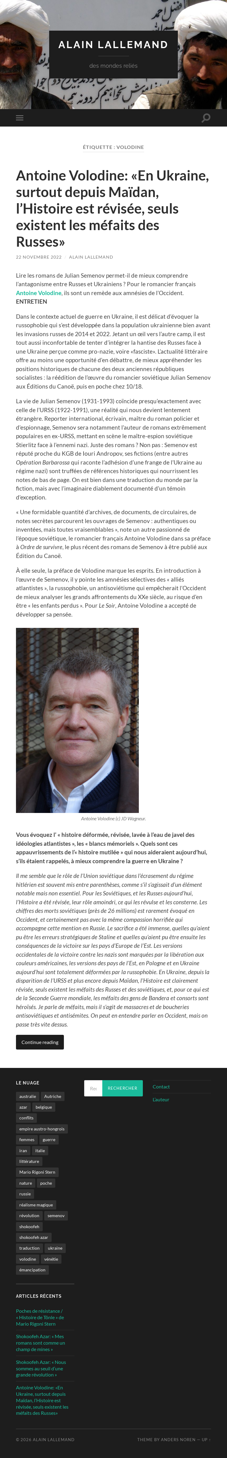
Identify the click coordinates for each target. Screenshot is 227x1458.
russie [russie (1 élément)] (25, 1193)
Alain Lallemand (113, 44)
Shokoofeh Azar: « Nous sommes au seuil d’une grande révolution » (41, 1368)
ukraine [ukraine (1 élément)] (55, 1248)
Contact (161, 1086)
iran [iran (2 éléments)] (23, 1150)
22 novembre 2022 (39, 257)
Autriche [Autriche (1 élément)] (52, 1096)
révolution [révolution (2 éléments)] (29, 1215)
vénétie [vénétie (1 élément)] (51, 1259)
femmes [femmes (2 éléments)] (26, 1139)
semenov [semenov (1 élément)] (56, 1215)
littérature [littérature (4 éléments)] (29, 1161)
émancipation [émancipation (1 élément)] (32, 1269)
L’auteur (161, 1099)
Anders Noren (178, 1439)
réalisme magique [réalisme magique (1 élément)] (36, 1204)
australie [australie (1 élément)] (27, 1096)
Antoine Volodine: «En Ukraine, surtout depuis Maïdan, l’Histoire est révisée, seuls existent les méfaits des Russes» (112, 208)
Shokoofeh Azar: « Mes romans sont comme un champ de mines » (40, 1342)
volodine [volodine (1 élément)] (27, 1259)
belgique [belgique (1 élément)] (44, 1107)
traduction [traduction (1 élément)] (29, 1248)
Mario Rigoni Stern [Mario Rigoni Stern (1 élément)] (37, 1172)
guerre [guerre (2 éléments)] (49, 1139)
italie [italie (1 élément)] (40, 1150)
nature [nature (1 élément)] (25, 1183)
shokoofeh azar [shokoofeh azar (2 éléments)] (33, 1237)
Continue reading (40, 1042)
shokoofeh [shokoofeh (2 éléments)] (29, 1226)
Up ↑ (206, 1439)
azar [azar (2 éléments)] (23, 1107)
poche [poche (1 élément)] (46, 1183)
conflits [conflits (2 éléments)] (26, 1117)
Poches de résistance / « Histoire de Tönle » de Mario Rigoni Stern (40, 1317)
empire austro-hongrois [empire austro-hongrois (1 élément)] (42, 1128)
